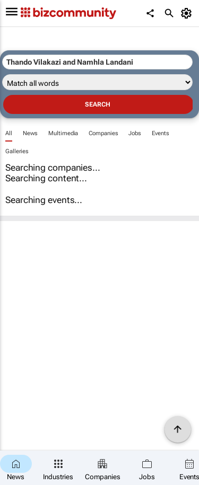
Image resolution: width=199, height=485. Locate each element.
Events (160, 133)
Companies (103, 133)
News (30, 133)
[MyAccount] (188, 13)
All (8, 133)
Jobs (134, 133)
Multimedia (63, 133)
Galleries (17, 151)
